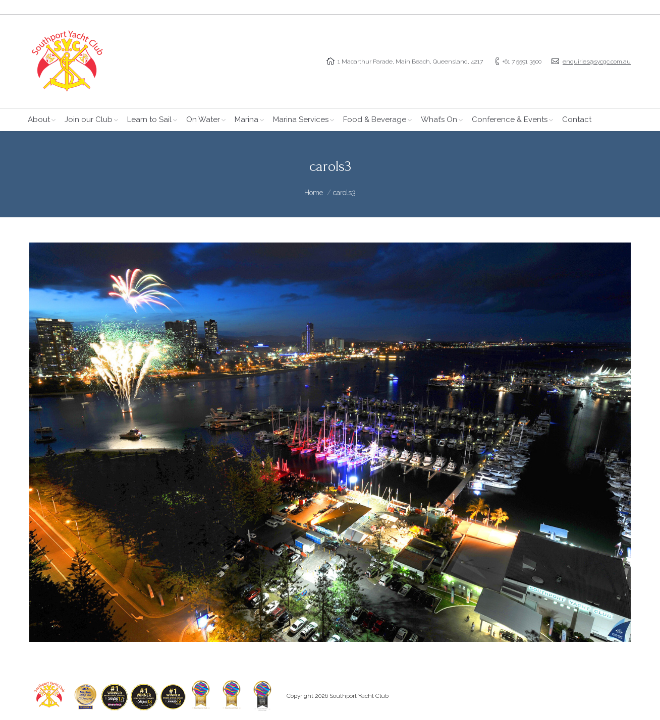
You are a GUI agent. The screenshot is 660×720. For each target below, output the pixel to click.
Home (313, 193)
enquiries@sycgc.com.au (597, 61)
